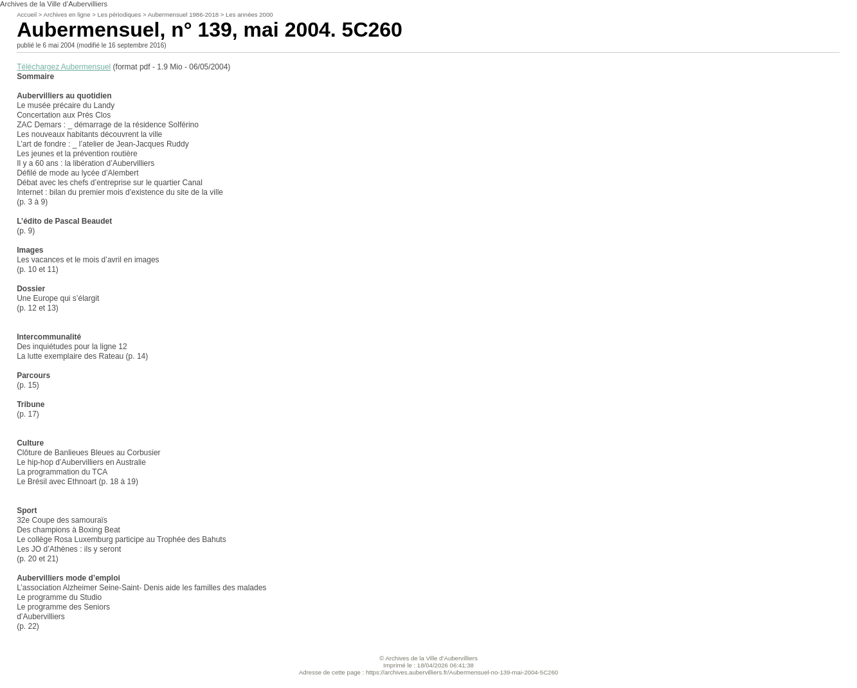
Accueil (27, 14)
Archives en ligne (66, 14)
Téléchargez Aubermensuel (64, 66)
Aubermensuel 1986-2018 (183, 14)
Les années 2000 (249, 14)
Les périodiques (119, 14)
